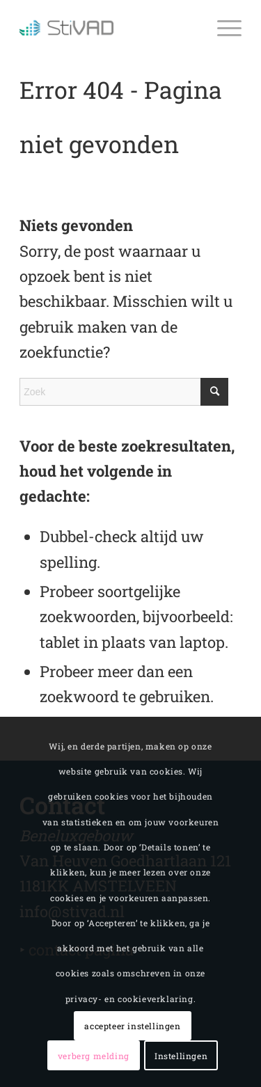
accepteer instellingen (132, 1025)
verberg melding (93, 1055)
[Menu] (222, 28)
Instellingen (181, 1055)
